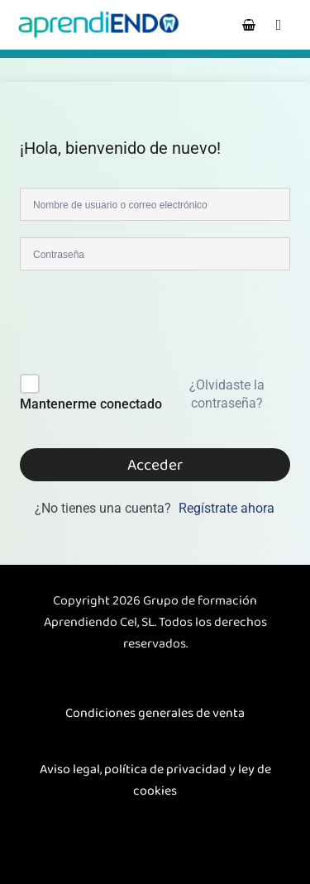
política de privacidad (165, 769)
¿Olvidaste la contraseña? (227, 394)
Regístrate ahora (226, 508)
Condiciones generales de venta (155, 713)
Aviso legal (70, 769)
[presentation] (132, 325)
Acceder (155, 465)
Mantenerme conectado (91, 404)
